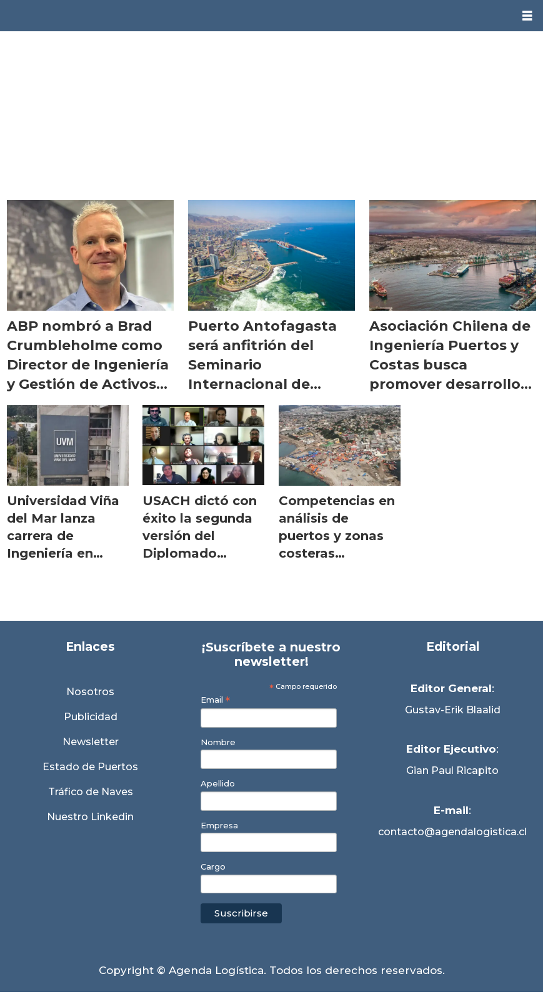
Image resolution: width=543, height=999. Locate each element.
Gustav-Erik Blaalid (453, 710)
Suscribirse (241, 913)
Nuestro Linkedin (90, 817)
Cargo (213, 866)
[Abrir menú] (527, 16)
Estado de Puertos (90, 767)
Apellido (218, 783)
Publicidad (90, 717)
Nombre (218, 742)
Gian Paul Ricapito (452, 770)
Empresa (219, 825)
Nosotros (90, 692)
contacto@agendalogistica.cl (452, 832)
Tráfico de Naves (90, 792)
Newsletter (90, 742)
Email (215, 700)
